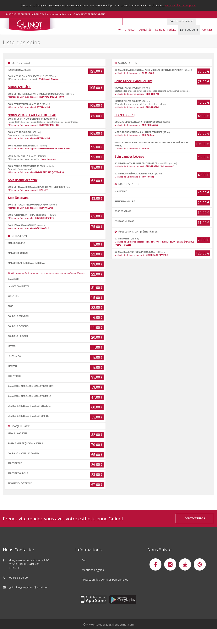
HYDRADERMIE (46, 124)
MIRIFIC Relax (148, 135)
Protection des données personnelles (105, 579)
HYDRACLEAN (46, 207)
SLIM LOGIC (148, 73)
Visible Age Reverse (48, 79)
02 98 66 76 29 (18, 577)
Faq (84, 560)
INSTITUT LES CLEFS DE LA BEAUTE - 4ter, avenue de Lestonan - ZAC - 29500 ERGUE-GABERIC (55, 14)
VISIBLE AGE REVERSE (157, 255)
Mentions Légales (93, 570)
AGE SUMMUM (42, 138)
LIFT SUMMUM (42, 107)
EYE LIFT (43, 190)
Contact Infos (195, 518)
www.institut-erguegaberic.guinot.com (110, 624)
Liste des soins (189, 29)
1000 (67, 148)
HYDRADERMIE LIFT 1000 (51, 96)
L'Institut (130, 29)
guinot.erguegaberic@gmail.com (29, 587)
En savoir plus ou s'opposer (180, 5)
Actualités (145, 29)
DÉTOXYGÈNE (42, 228)
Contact (207, 29)
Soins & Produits (165, 29)
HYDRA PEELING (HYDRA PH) (49, 172)
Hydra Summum (48, 158)
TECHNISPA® (152, 93)
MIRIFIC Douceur (150, 124)
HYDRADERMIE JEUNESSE (52, 148)
